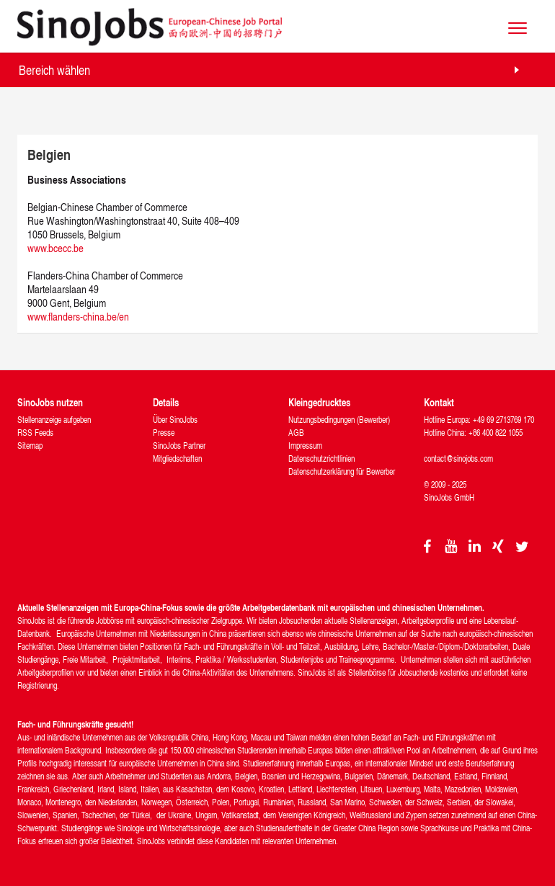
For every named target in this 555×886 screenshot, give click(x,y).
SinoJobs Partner (179, 445)
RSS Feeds (35, 432)
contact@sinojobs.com (458, 458)
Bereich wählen (54, 70)
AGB (296, 432)
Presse (163, 432)
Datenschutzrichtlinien (321, 458)
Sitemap (30, 445)
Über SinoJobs (175, 419)
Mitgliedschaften (177, 458)
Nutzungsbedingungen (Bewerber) (339, 419)
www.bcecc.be (55, 248)
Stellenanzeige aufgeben (54, 419)
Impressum (305, 445)
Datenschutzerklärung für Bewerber (341, 471)
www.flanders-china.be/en (78, 316)
